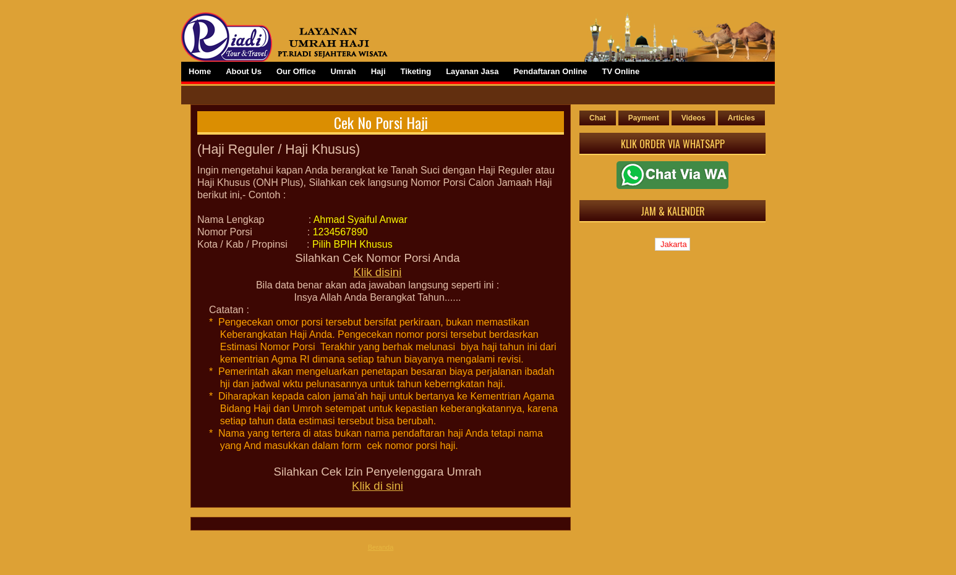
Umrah (343, 71)
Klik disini (378, 272)
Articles (741, 118)
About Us (244, 71)
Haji (378, 71)
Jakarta (672, 244)
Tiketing (416, 71)
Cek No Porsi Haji (381, 122)
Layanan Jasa (472, 71)
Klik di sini (377, 485)
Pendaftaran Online (550, 71)
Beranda (381, 547)
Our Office (296, 71)
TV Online (621, 71)
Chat (597, 118)
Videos (693, 118)
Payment (643, 118)
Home (200, 71)
